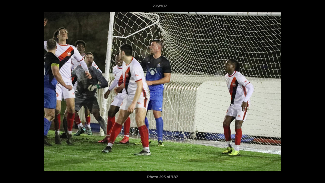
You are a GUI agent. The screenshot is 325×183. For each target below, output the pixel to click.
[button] (304, 7)
